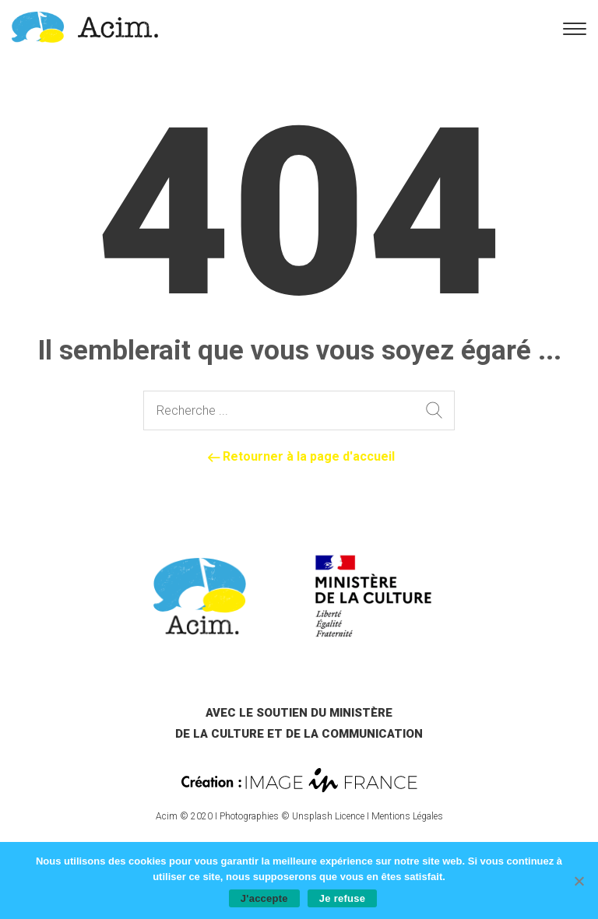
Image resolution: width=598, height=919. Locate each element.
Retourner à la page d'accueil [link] (299, 456)
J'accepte (264, 898)
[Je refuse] (578, 881)
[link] (85, 26)
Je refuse (342, 898)
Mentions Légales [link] (407, 816)
